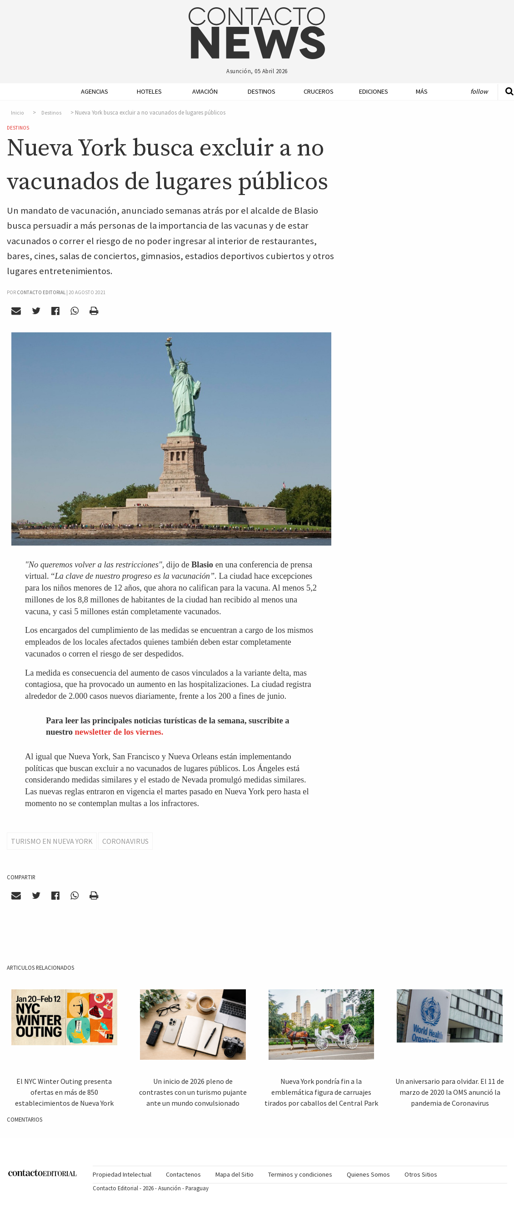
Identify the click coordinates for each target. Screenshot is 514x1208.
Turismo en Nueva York (52, 841)
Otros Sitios (420, 1174)
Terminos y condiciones (300, 1174)
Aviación (205, 91)
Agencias (93, 91)
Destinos (260, 91)
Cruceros (316, 91)
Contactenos (183, 1174)
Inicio (17, 113)
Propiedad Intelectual (122, 1174)
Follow (479, 91)
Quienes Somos (368, 1174)
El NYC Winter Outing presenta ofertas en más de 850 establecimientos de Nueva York (64, 1092)
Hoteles (149, 91)
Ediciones (371, 91)
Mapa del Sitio (234, 1174)
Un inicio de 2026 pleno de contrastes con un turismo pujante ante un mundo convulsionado (193, 1092)
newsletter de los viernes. (119, 732)
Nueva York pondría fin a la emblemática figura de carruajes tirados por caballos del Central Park (321, 1092)
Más (422, 91)
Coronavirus (125, 841)
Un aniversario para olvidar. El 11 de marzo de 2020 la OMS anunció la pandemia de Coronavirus (449, 1092)
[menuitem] (90, 91)
